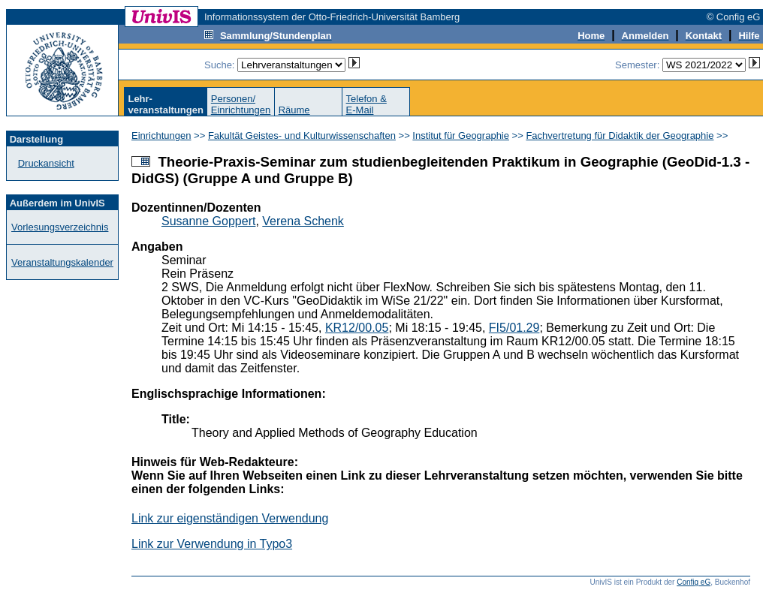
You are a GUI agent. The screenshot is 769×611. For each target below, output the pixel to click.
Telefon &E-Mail (366, 104)
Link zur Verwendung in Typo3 (211, 543)
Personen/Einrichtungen (241, 104)
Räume (294, 110)
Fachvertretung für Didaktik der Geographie (619, 135)
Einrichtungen (161, 135)
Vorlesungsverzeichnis (59, 227)
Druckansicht (46, 163)
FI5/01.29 (514, 327)
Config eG (693, 582)
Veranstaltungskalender (62, 262)
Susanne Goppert (208, 221)
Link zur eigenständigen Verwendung (229, 518)
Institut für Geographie (460, 135)
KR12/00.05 (357, 327)
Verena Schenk (303, 221)
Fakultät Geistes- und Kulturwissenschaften (302, 135)
